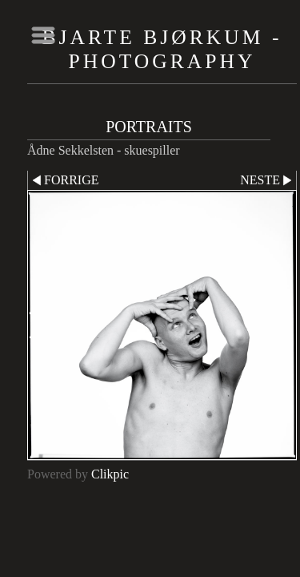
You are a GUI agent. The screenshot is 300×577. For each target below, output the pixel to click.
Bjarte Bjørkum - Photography (162, 49)
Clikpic (110, 474)
